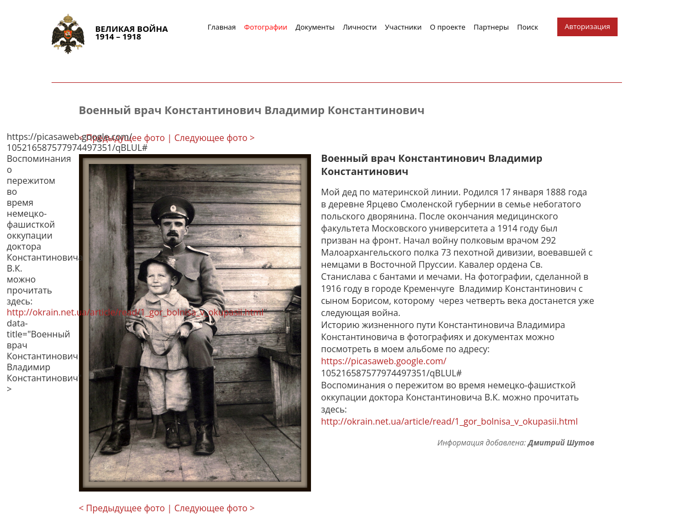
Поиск (528, 27)
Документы (315, 27)
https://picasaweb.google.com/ (383, 361)
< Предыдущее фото (122, 138)
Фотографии (265, 27)
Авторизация (587, 26)
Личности (360, 27)
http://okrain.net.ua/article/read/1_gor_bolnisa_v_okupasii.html (449, 421)
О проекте (448, 27)
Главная (222, 27)
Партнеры (491, 27)
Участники (403, 27)
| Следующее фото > (211, 138)
